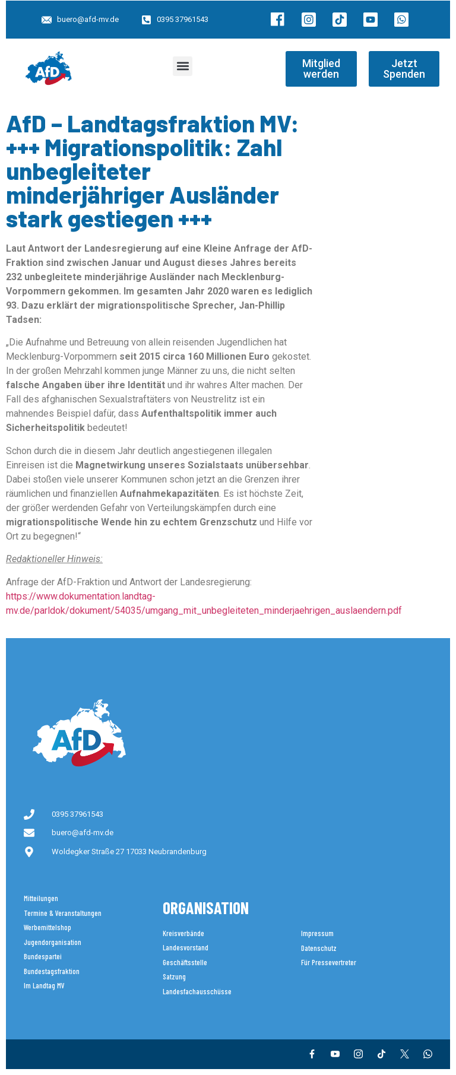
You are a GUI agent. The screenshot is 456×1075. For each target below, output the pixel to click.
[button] (182, 66)
